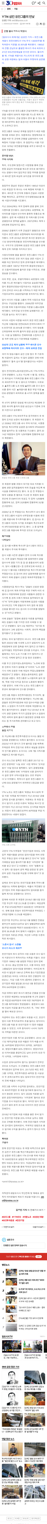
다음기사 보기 (38, 1227)
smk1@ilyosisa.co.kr (20, 20)
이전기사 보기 (9, 1227)
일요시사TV (7, 1336)
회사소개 (25, 1518)
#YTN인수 (16, 1217)
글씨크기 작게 (37, 24)
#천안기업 (20, 1220)
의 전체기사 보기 (29, 1209)
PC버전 (17, 1518)
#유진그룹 (6, 1217)
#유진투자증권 (8, 1220)
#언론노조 (27, 1217)
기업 (16, 9)
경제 (9, 9)
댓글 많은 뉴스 (8, 1439)
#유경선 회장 (38, 1217)
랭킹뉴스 (6, 1265)
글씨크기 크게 (44, 24)
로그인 (10, 1518)
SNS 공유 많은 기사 (10, 1367)
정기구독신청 (35, 1518)
